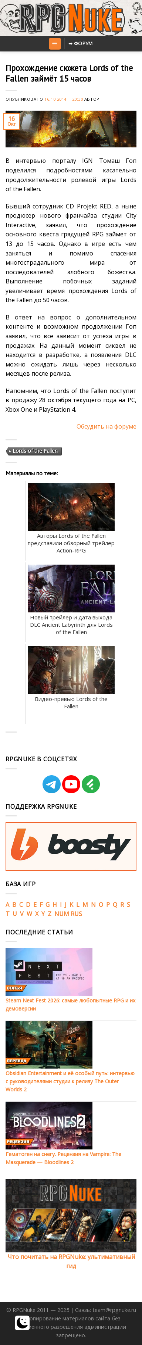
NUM (61, 914)
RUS (76, 914)
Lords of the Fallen (35, 450)
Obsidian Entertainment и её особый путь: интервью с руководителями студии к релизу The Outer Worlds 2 (70, 1081)
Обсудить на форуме (106, 426)
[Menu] (55, 44)
